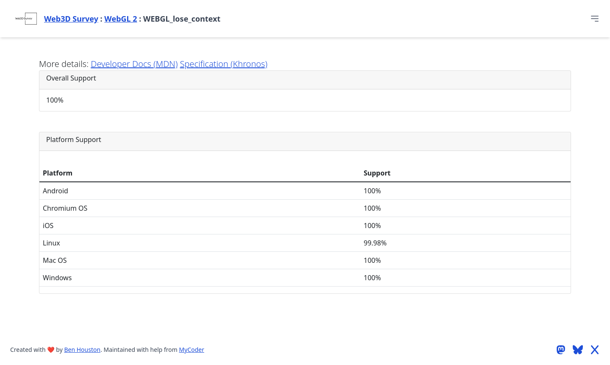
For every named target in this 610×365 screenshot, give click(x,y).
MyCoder (191, 349)
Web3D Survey (71, 19)
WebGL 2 (120, 19)
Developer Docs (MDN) (134, 64)
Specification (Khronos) (224, 64)
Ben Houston (82, 349)
